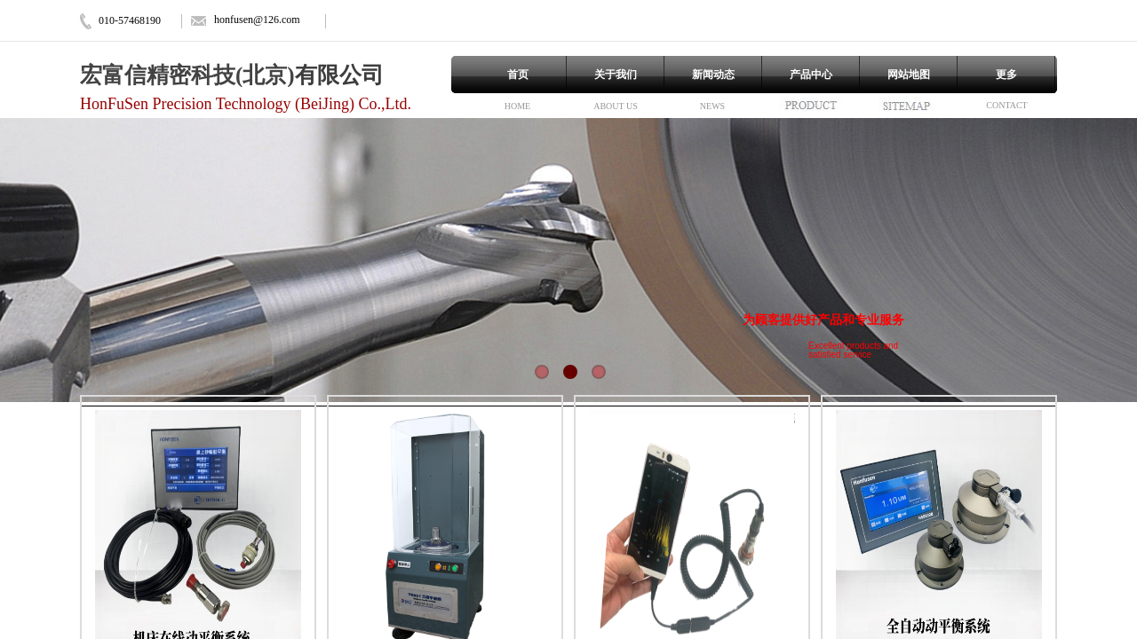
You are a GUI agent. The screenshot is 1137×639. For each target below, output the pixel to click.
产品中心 (811, 74)
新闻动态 (713, 74)
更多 (1006, 74)
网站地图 (908, 74)
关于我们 (615, 74)
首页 (518, 74)
